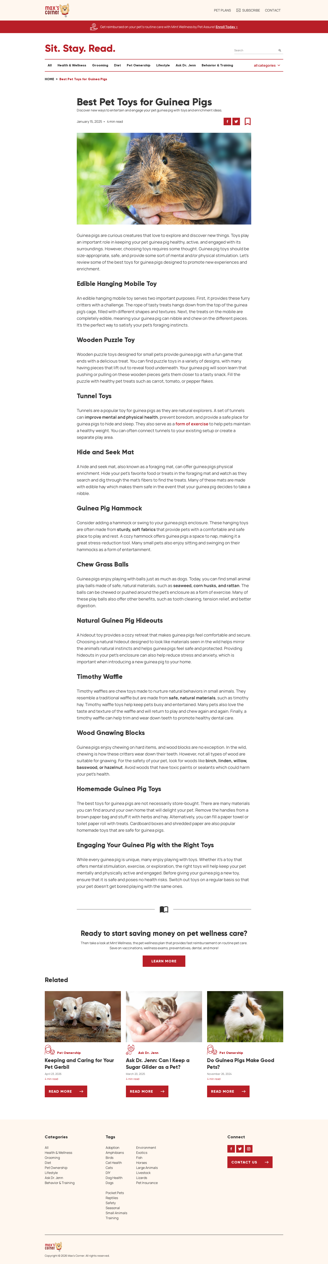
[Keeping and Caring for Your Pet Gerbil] (83, 1063)
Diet (117, 65)
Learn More (164, 961)
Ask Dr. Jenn (186, 65)
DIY (108, 1172)
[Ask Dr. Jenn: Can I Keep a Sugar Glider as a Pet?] (164, 1063)
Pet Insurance (147, 1182)
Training (112, 1218)
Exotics (141, 1152)
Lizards (141, 1177)
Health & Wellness (72, 65)
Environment (146, 1147)
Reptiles (112, 1198)
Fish (139, 1157)
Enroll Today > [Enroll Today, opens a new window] (227, 27)
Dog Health (114, 1177)
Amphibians (115, 1152)
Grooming (100, 65)
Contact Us (244, 1162)
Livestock (143, 1172)
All (50, 65)
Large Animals (147, 1167)
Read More (68, 1093)
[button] (57, 10)
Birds (109, 1157)
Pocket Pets (115, 1192)
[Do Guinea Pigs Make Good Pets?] (245, 1063)
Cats (109, 1167)
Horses (141, 1162)
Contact (273, 10)
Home (49, 79)
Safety (111, 1203)
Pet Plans (222, 10)
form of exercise (192, 424)
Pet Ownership (138, 65)
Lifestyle (163, 65)
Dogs (109, 1182)
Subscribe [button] (248, 10)
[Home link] (77, 1246)
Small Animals (116, 1213)
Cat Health (114, 1162)
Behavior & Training (217, 65)
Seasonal (113, 1208)
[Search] (258, 50)
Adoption (112, 1147)
